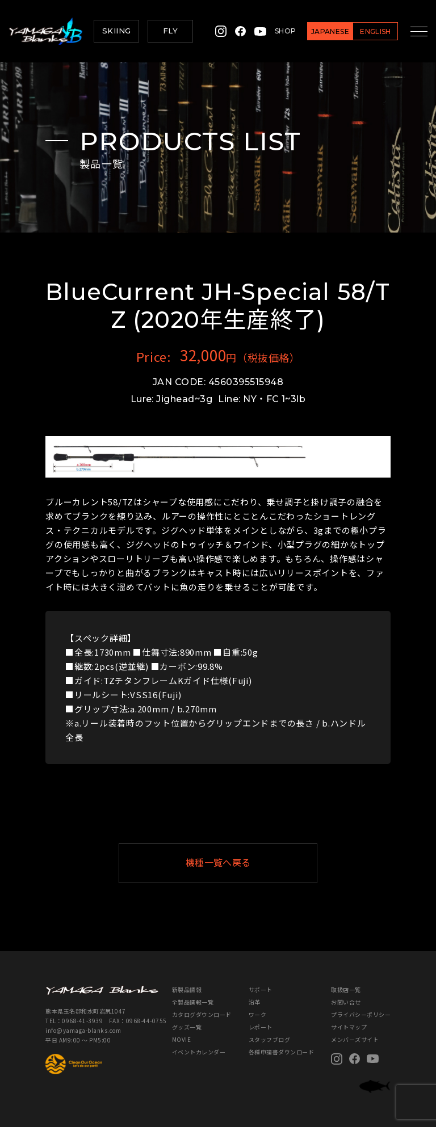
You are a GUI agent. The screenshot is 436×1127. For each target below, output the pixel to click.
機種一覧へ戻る (246, 863)
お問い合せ (346, 1002)
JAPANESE (323, 31)
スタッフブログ (270, 1039)
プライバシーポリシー (361, 1014)
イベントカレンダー (199, 1052)
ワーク (258, 1014)
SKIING (116, 30)
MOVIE (181, 1039)
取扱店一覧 (346, 989)
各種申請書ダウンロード (282, 1052)
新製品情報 (187, 989)
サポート (260, 989)
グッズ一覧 (187, 1027)
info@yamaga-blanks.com (83, 1030)
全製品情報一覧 (193, 1002)
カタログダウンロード (202, 1014)
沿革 (255, 1002)
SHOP (277, 31)
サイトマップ (349, 1027)
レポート (260, 1027)
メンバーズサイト (355, 1039)
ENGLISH (368, 31)
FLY (170, 30)
